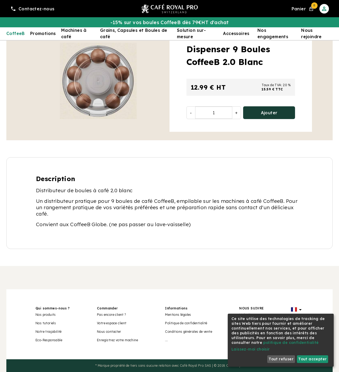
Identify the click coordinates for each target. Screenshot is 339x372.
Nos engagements (272, 33)
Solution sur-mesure (191, 33)
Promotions (43, 33)
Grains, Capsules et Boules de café (133, 33)
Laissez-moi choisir (250, 349)
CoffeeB (15, 33)
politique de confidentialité (291, 342)
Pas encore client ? (111, 315)
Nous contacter (109, 332)
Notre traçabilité (48, 332)
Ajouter (269, 112)
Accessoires (236, 33)
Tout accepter (312, 359)
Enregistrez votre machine (117, 340)
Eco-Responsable (48, 340)
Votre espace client (112, 323)
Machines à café (74, 33)
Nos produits (45, 315)
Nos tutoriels (45, 323)
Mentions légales (178, 315)
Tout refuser (281, 359)
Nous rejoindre (311, 33)
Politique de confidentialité (186, 323)
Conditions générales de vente (188, 332)
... (166, 340)
